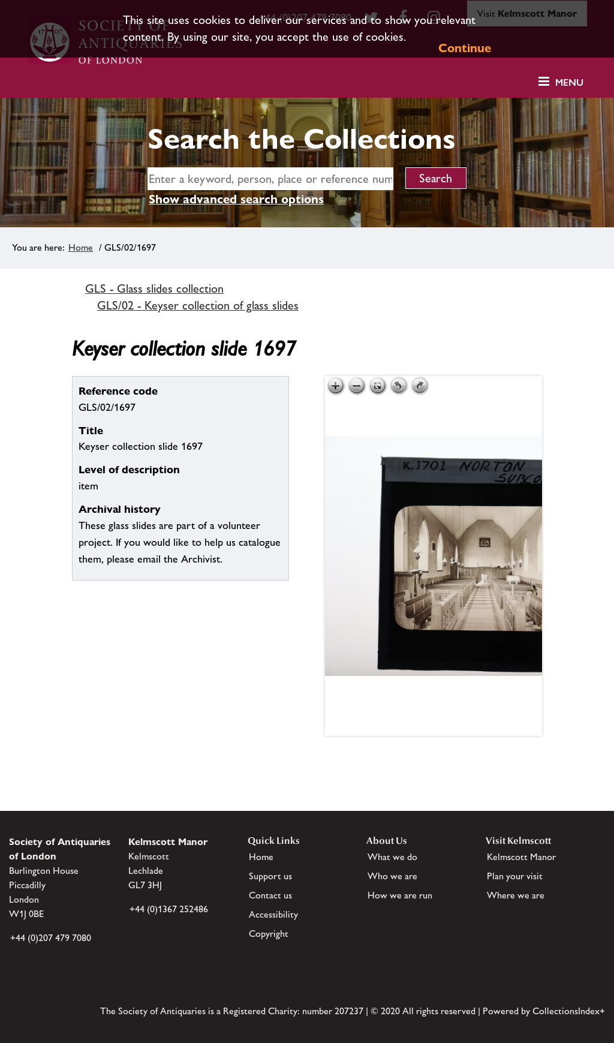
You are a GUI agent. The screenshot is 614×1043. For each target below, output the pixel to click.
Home (80, 247)
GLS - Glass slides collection (154, 288)
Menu (569, 82)
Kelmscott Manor (521, 856)
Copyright (268, 933)
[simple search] (270, 178)
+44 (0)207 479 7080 (50, 937)
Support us (270, 876)
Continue (464, 48)
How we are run (400, 895)
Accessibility (273, 914)
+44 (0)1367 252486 (169, 909)
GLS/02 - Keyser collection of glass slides (198, 305)
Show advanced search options (236, 199)
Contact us (270, 895)
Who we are (392, 876)
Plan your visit (515, 876)
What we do (392, 856)
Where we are (515, 895)
